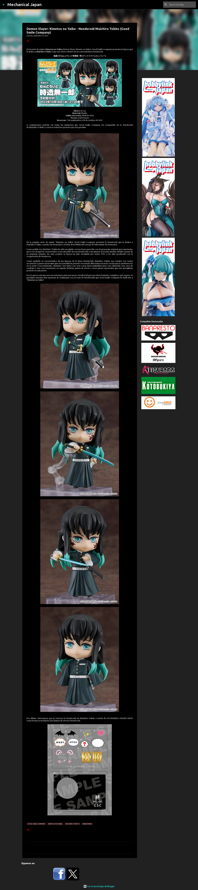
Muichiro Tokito (72, 824)
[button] (28, 41)
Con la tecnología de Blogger (99, 886)
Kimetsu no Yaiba (55, 824)
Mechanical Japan (24, 4)
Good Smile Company (36, 824)
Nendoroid (87, 824)
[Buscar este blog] (182, 4)
